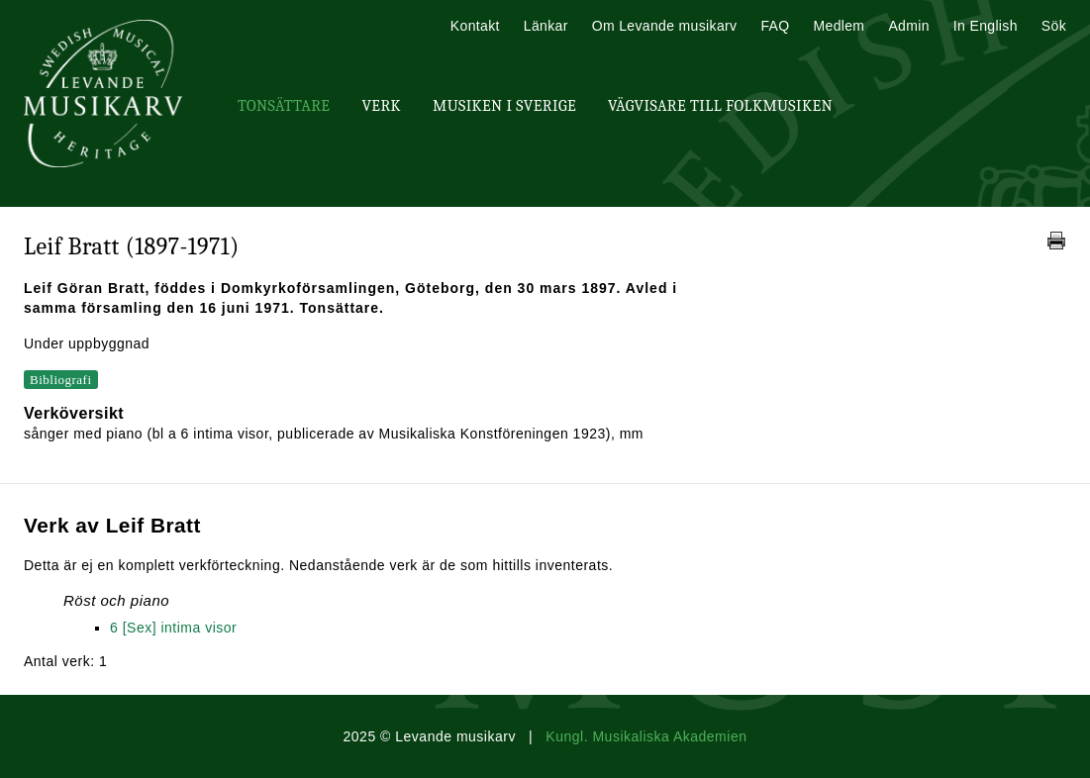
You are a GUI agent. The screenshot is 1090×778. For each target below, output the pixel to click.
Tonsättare (284, 106)
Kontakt (475, 26)
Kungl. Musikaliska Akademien (645, 736)
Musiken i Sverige (504, 106)
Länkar (546, 26)
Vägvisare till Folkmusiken (720, 106)
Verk (381, 106)
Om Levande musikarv (665, 26)
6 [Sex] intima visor (173, 627)
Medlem (838, 26)
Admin (908, 26)
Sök (1053, 26)
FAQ (774, 26)
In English (985, 26)
